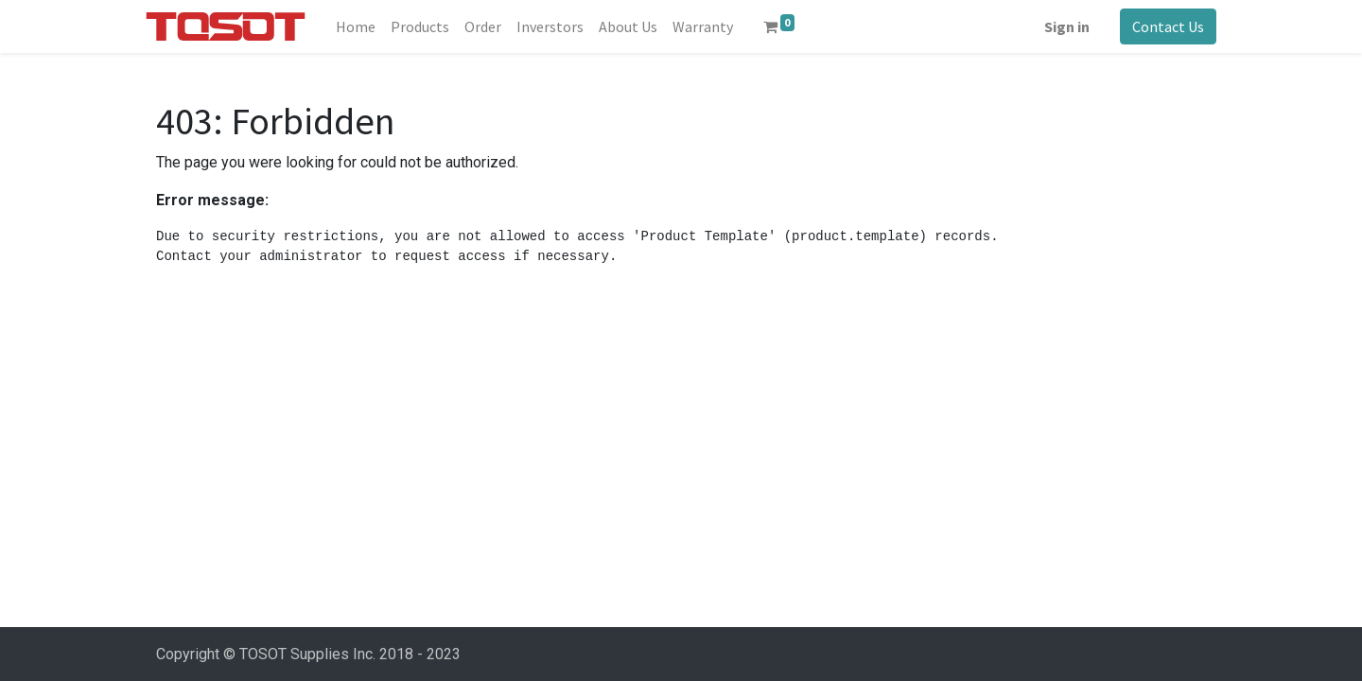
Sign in (1056, 26)
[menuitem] (365, 26)
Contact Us (1158, 26)
